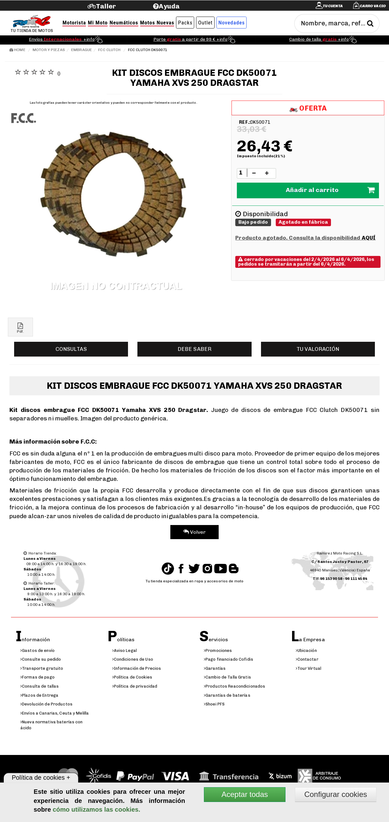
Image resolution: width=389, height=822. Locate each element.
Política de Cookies (132, 677)
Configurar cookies (335, 794)
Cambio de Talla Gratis (227, 677)
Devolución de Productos (46, 704)
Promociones (218, 650)
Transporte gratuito (41, 668)
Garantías (215, 668)
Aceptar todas (244, 794)
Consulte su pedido (40, 659)
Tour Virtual (309, 668)
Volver (194, 532)
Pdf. (20, 328)
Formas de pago (37, 677)
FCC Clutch (109, 50)
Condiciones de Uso (132, 659)
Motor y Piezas (49, 50)
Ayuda (169, 6)
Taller (106, 6)
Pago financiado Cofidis (228, 659)
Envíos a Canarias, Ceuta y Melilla (54, 713)
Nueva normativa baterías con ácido (51, 725)
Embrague (81, 50)
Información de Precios (136, 668)
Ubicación (306, 650)
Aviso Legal (124, 650)
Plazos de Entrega (39, 695)
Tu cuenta (333, 6)
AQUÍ (369, 238)
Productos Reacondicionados (234, 686)
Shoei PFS (214, 704)
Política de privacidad (134, 686)
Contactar (307, 659)
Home (17, 50)
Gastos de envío (37, 650)
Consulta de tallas (39, 686)
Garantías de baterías (227, 695)
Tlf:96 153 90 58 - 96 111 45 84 (340, 578)
